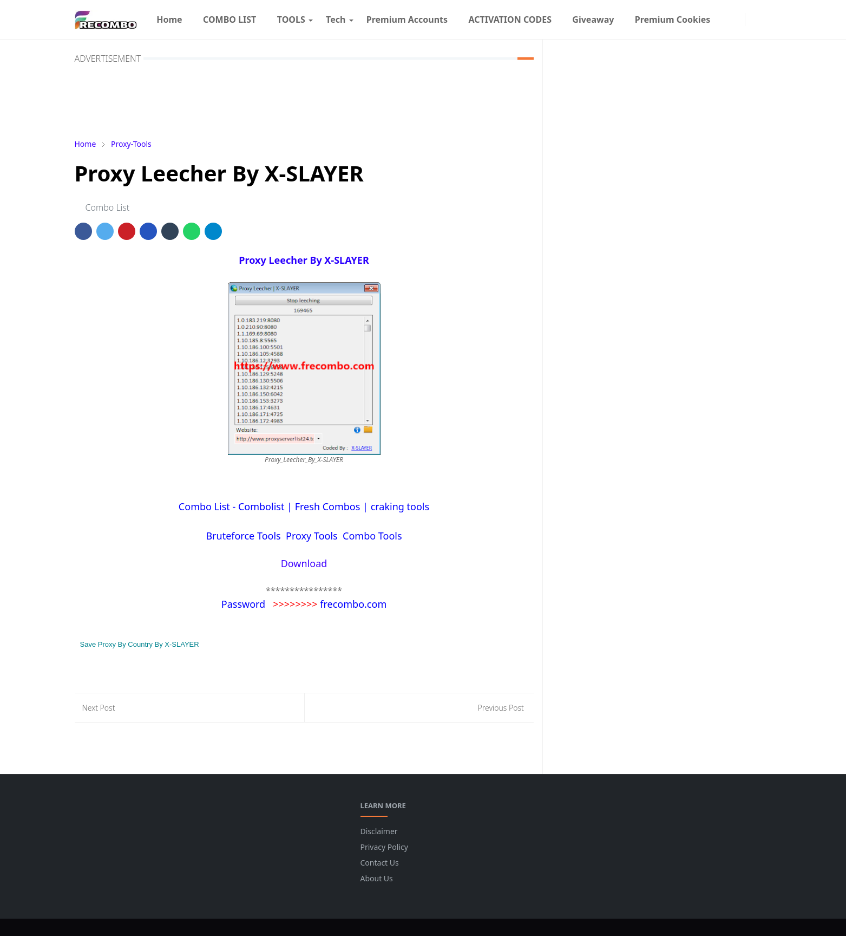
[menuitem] (169, 19)
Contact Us (379, 862)
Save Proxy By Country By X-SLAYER (139, 644)
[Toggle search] (765, 19)
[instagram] (737, 19)
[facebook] (725, 19)
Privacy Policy (384, 847)
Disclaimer (379, 831)
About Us (376, 878)
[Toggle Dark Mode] (753, 19)
